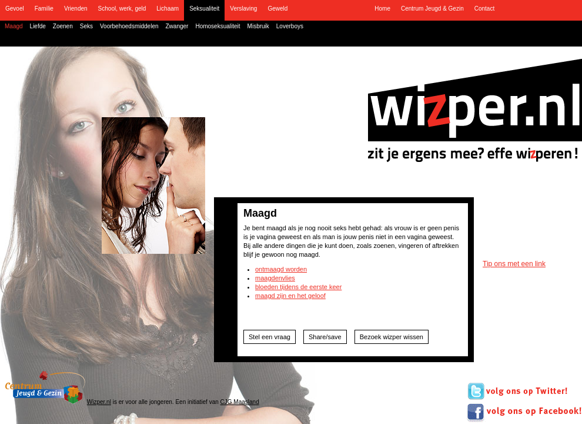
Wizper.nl (99, 402)
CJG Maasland (239, 402)
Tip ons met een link (514, 264)
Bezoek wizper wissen (391, 336)
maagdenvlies (275, 277)
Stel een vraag (269, 336)
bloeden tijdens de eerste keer (298, 286)
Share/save (325, 336)
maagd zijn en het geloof (290, 295)
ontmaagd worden (281, 269)
